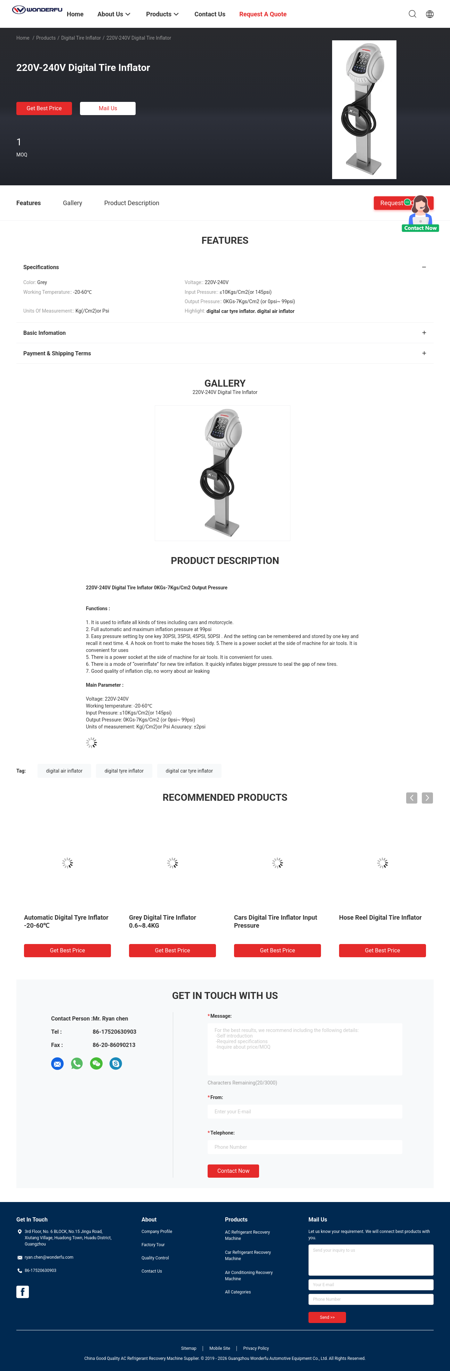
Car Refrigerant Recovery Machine (248, 1255)
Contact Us (152, 1271)
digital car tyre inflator (189, 771)
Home (23, 38)
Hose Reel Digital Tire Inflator (380, 917)
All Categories (238, 1292)
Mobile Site (219, 1348)
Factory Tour (153, 1244)
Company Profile (157, 1231)
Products (46, 38)
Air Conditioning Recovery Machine (249, 1275)
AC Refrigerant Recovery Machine (247, 1235)
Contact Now (233, 1171)
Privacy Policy (256, 1348)
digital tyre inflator (124, 771)
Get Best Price (44, 108)
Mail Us (108, 108)
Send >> (327, 1317)
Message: (221, 1016)
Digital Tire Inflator (81, 38)
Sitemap (188, 1348)
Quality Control (155, 1258)
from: (216, 1097)
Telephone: (222, 1133)
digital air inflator (64, 771)
